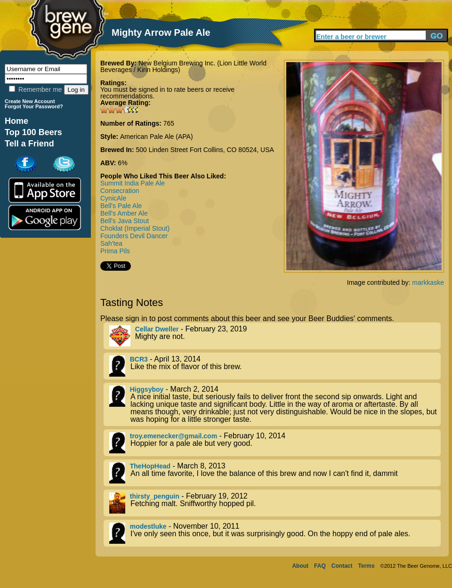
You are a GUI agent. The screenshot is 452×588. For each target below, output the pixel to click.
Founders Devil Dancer (134, 236)
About (300, 566)
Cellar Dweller (157, 329)
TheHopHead (150, 466)
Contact (342, 566)
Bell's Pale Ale (121, 205)
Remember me (35, 89)
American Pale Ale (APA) (156, 136)
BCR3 (139, 359)
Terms (366, 566)
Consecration (119, 190)
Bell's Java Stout (124, 221)
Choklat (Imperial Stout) (135, 228)
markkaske (428, 282)
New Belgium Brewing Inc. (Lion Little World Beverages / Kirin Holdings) (183, 66)
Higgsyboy (147, 389)
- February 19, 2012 (275, 503)
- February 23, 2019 (275, 335)
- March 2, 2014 (275, 404)
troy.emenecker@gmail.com (173, 436)
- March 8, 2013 (275, 472)
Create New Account (30, 101)
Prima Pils (115, 251)
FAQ (320, 566)
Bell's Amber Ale (124, 213)
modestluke (148, 526)
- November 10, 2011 (275, 533)
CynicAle (113, 198)
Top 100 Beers (33, 132)
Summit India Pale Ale (132, 183)
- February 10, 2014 (275, 442)
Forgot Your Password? (34, 106)
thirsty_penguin (154, 496)
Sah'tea (111, 243)
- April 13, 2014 (275, 366)
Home (16, 121)
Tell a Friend (29, 143)
